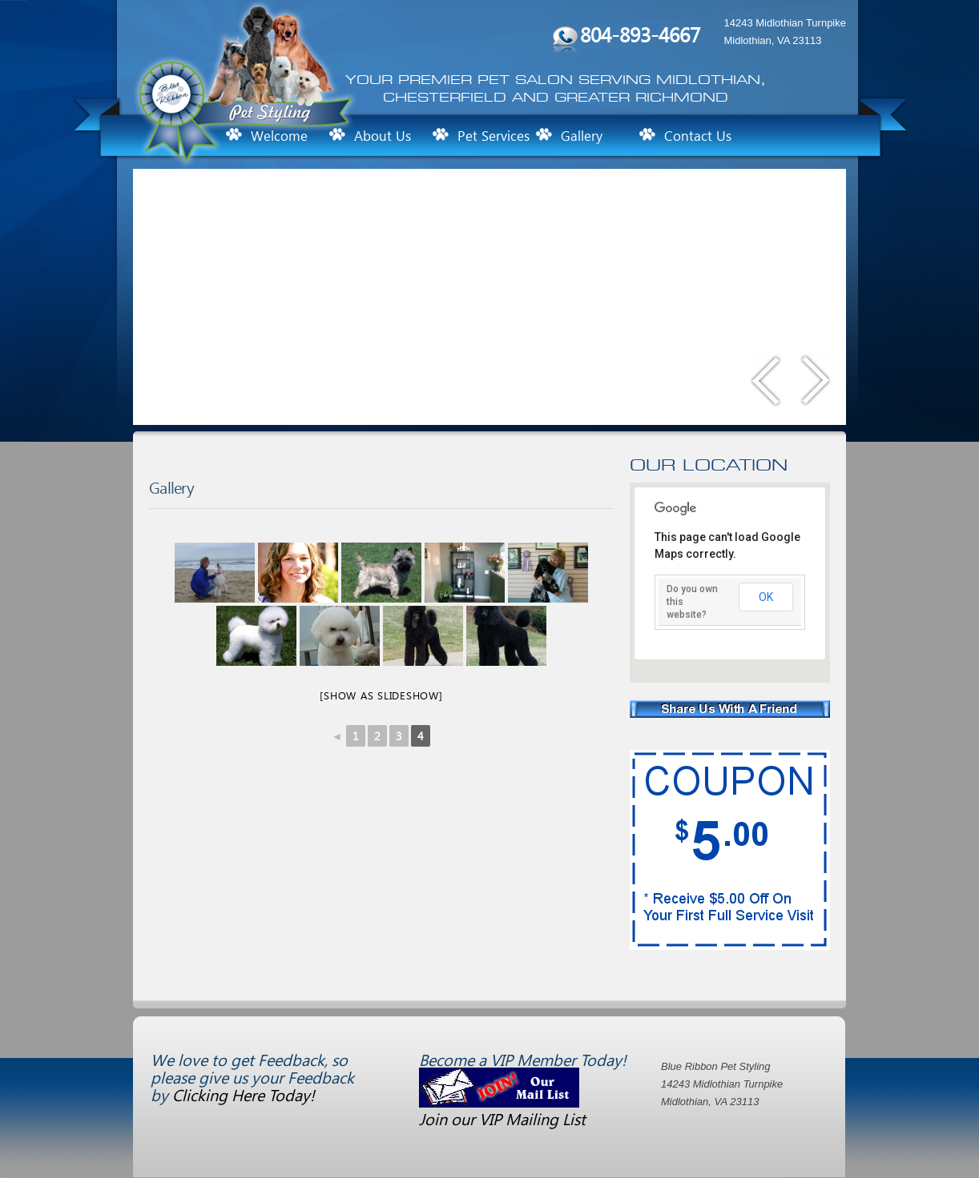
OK (766, 597)
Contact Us (697, 136)
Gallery (581, 136)
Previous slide (767, 384)
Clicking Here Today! (243, 1094)
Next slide (814, 384)
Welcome (279, 136)
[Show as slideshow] (381, 695)
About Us (382, 136)
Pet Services (493, 136)
